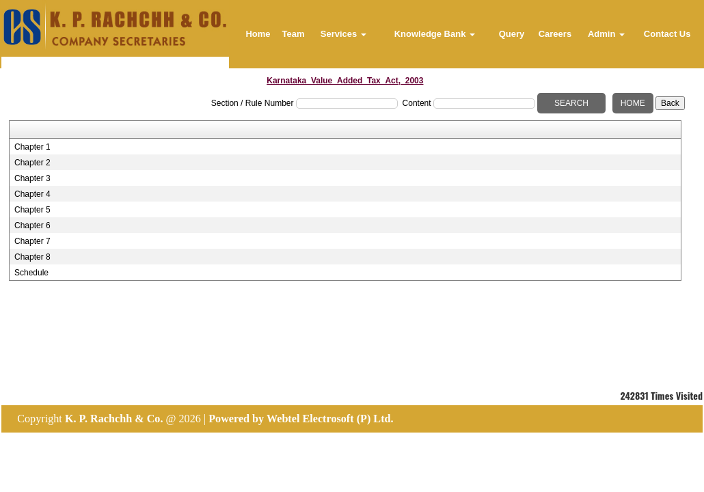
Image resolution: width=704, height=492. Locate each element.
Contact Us (667, 34)
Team (293, 34)
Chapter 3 (32, 178)
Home (257, 34)
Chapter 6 (32, 225)
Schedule (31, 272)
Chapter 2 (32, 162)
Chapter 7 (32, 241)
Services (343, 34)
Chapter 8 (32, 257)
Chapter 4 (32, 194)
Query (512, 34)
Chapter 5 (32, 210)
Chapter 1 (32, 147)
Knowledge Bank (434, 34)
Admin (606, 34)
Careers (555, 34)
